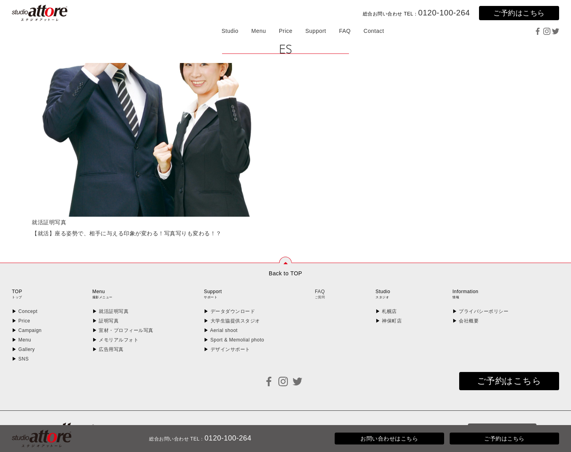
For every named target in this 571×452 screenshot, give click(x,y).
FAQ (345, 31)
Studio (230, 31)
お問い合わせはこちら (389, 438)
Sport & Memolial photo (237, 340)
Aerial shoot (224, 330)
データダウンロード (233, 311)
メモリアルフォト (118, 340)
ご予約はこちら (519, 13)
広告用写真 (111, 349)
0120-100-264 (444, 12)
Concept (27, 311)
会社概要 (469, 321)
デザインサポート (230, 349)
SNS (23, 359)
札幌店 (389, 311)
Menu (258, 31)
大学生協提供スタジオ (235, 321)
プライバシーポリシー (483, 311)
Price (285, 31)
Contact (374, 31)
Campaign (30, 330)
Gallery (26, 349)
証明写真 (109, 321)
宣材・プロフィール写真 (126, 330)
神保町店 (392, 321)
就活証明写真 (49, 222)
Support (315, 31)
